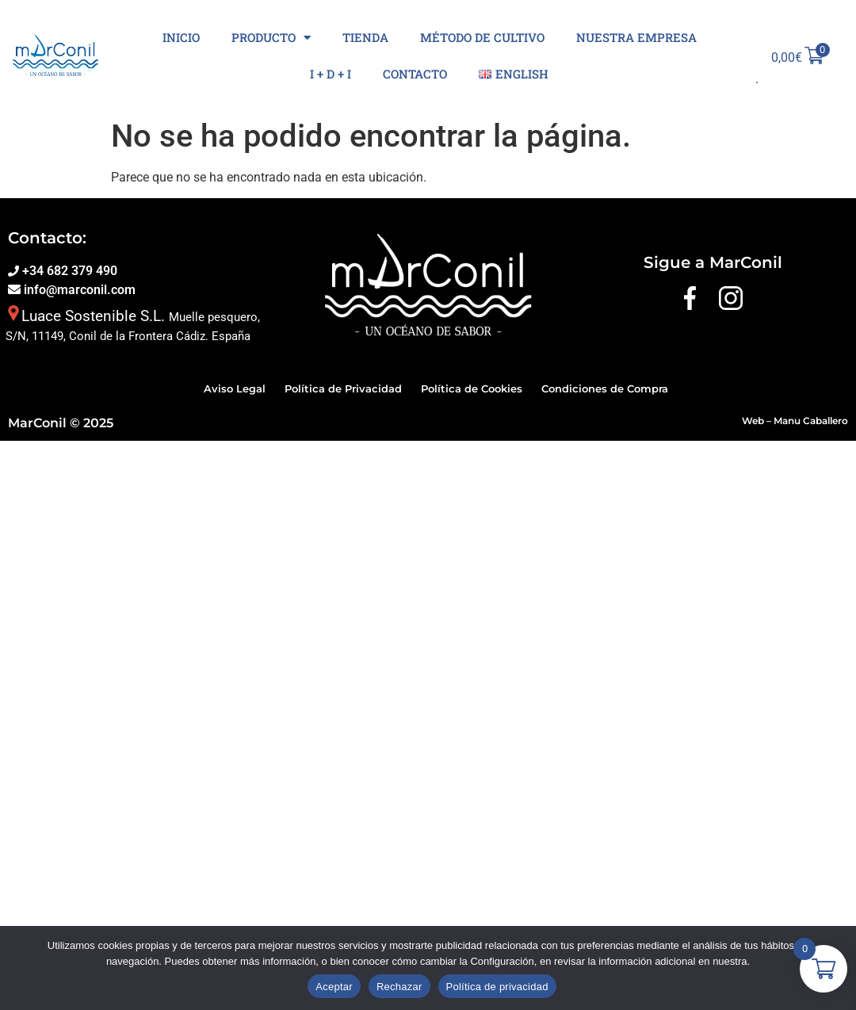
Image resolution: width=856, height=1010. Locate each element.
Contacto (415, 74)
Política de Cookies (471, 388)
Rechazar (399, 987)
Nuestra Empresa (636, 37)
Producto (271, 38)
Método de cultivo (482, 37)
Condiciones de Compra (604, 388)
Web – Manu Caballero (795, 421)
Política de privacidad (497, 987)
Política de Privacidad (343, 388)
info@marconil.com (78, 289)
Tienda (365, 37)
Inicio (181, 37)
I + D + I (330, 74)
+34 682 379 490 (68, 270)
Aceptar (334, 987)
